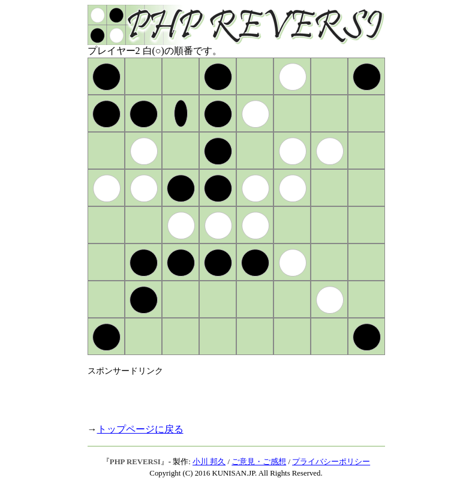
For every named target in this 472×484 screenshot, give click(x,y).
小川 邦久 (209, 462)
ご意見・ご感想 (259, 462)
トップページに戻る (140, 429)
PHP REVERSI (135, 462)
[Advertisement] (228, 395)
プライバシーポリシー (331, 462)
